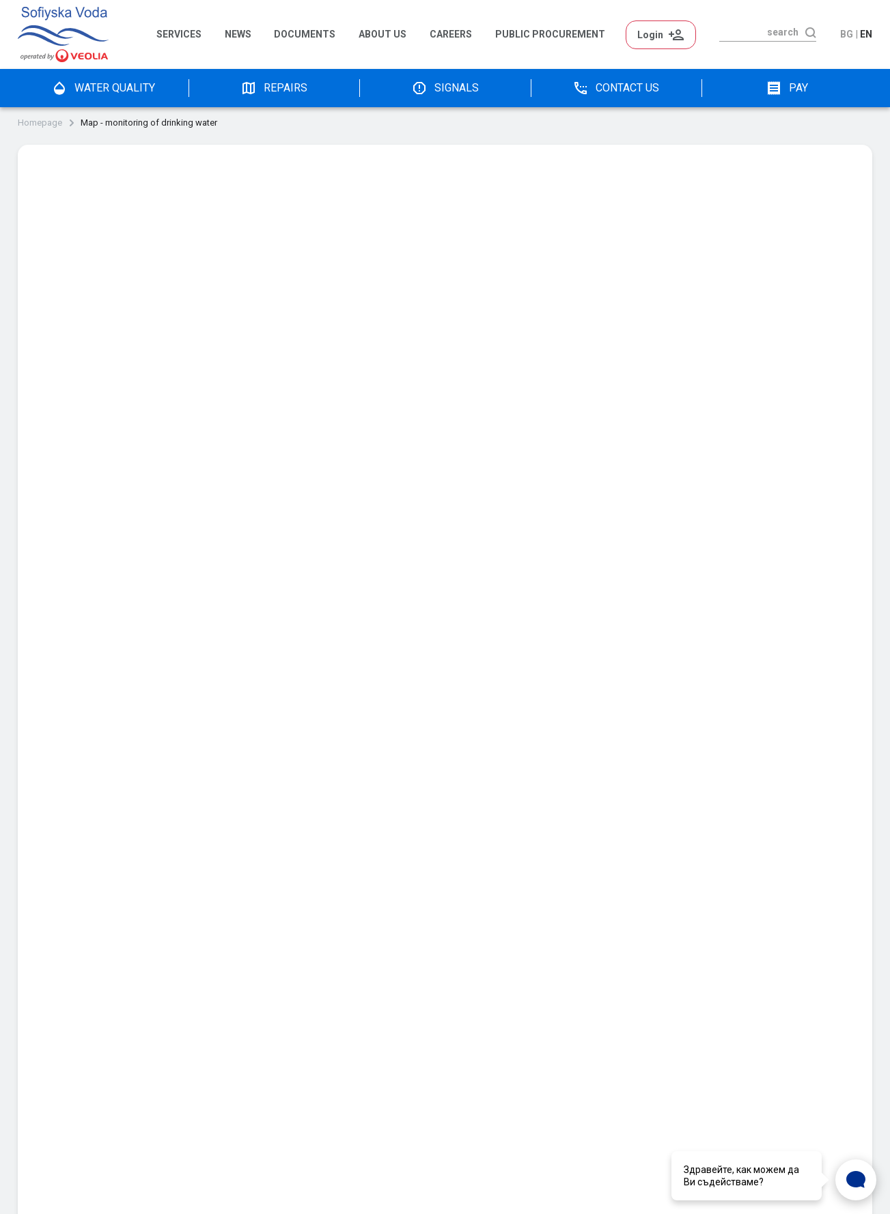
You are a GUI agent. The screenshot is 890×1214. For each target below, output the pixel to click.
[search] (758, 32)
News (238, 34)
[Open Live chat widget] (855, 1179)
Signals (445, 88)
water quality (103, 88)
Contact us (615, 88)
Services (178, 34)
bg (846, 34)
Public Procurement (550, 34)
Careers (451, 34)
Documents (304, 34)
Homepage (40, 123)
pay (787, 88)
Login (660, 35)
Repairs (273, 88)
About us (382, 34)
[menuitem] (183, 34)
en (866, 34)
